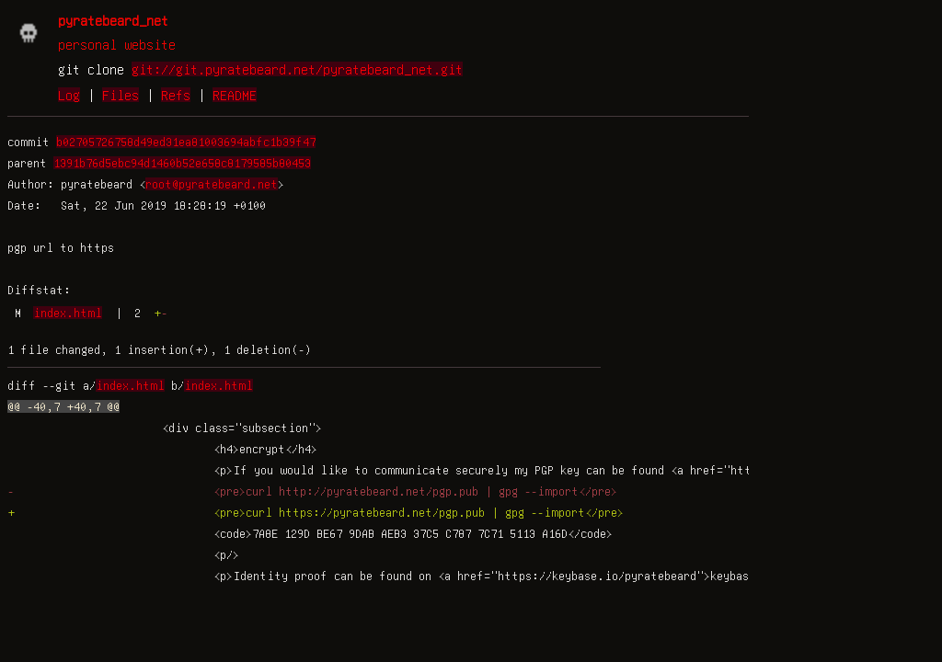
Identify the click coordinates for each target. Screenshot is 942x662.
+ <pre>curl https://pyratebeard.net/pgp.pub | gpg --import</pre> (315, 512)
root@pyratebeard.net (211, 183)
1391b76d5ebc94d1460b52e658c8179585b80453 (182, 162)
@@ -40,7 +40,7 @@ (63, 406)
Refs (175, 94)
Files (120, 94)
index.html (67, 312)
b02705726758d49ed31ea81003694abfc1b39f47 (186, 141)
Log (69, 94)
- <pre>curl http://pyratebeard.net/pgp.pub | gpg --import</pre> (312, 491)
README (235, 94)
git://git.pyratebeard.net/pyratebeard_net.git (297, 69)
